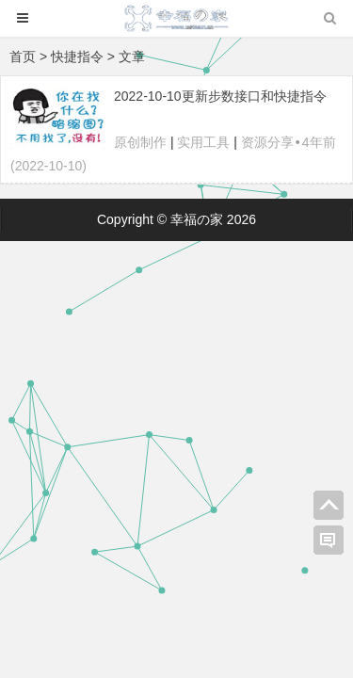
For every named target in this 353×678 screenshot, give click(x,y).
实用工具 (203, 142)
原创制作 (140, 142)
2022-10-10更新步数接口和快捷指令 (220, 96)
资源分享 (267, 142)
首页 (22, 56)
